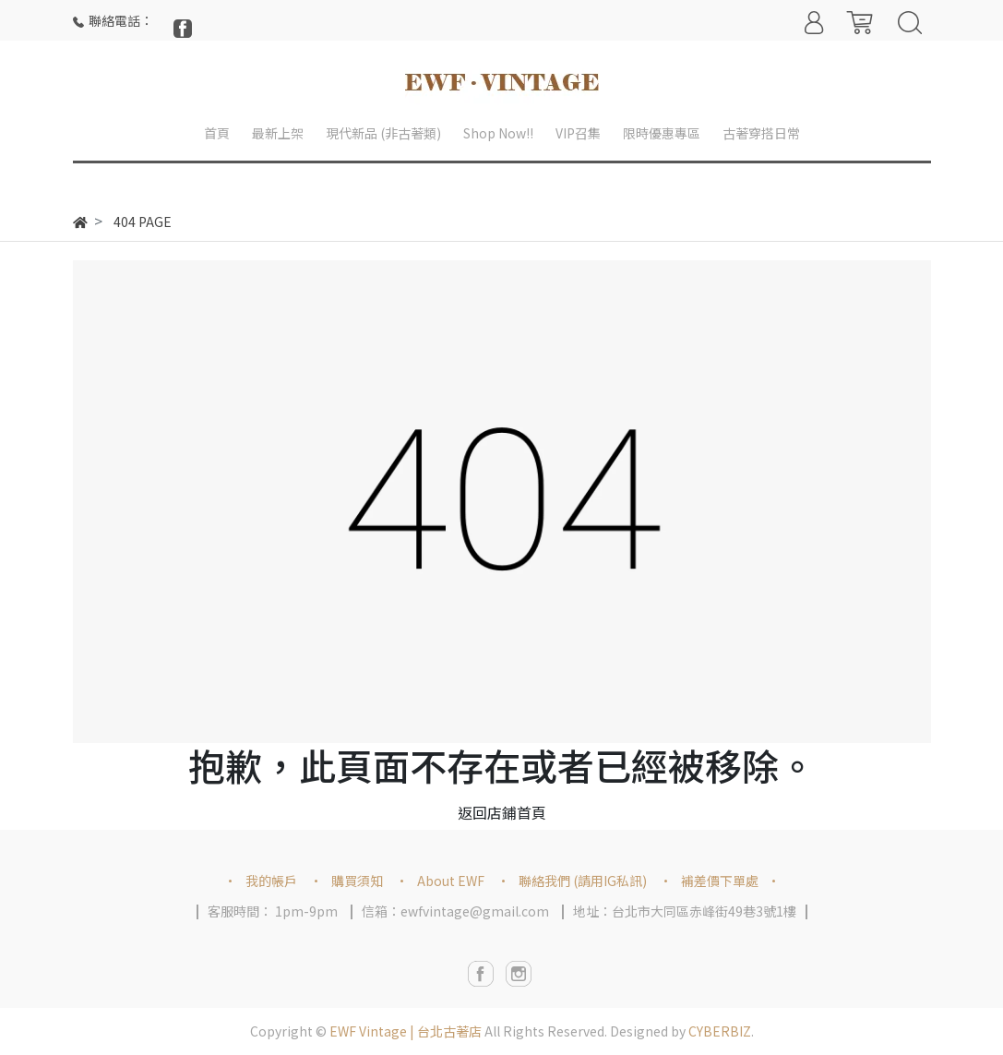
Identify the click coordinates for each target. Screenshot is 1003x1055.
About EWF (450, 880)
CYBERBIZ (719, 1031)
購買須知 (357, 880)
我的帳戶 (271, 880)
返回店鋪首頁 (502, 812)
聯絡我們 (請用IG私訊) (583, 880)
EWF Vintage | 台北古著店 (405, 1031)
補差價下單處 (719, 880)
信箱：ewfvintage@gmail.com (455, 911)
